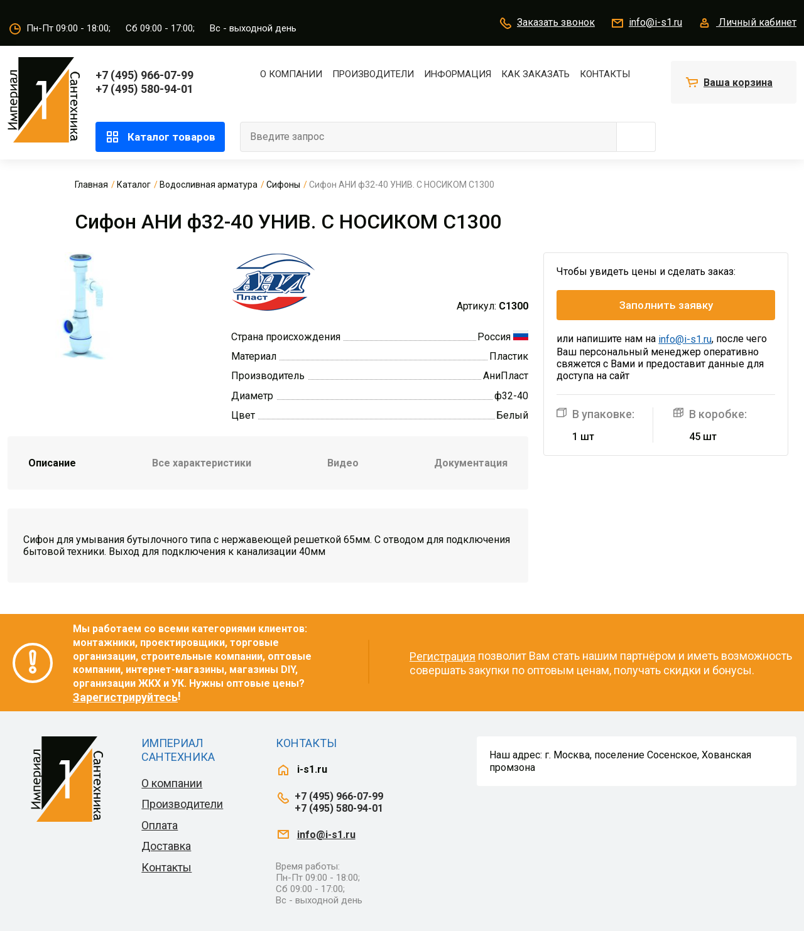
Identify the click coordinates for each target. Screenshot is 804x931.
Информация (457, 74)
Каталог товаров (160, 136)
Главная (91, 185)
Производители (373, 74)
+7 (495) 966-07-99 (144, 75)
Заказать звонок (546, 23)
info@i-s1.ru (646, 23)
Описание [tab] (52, 463)
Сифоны (283, 185)
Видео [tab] (343, 463)
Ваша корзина (738, 83)
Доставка (166, 846)
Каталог (134, 185)
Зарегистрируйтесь (125, 697)
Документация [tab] (471, 463)
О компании (291, 74)
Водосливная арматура (209, 185)
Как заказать (535, 74)
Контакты (605, 74)
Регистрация (442, 656)
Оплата (159, 825)
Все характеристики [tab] (201, 463)
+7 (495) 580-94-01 (144, 88)
